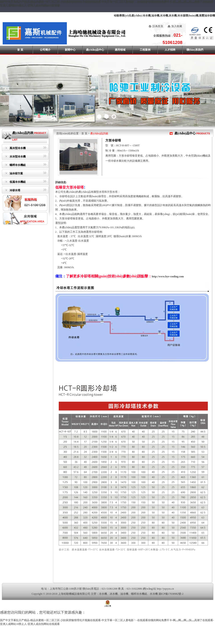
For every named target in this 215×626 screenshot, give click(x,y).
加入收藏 (176, 26)
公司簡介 (45, 49)
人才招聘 (170, 49)
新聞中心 (70, 49)
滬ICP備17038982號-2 (171, 593)
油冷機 (124, 593)
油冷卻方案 (16, 173)
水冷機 (154, 593)
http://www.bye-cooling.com (168, 276)
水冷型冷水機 (18, 156)
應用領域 (120, 49)
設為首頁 (157, 26)
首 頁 (20, 49)
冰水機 (114, 593)
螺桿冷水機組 (18, 165)
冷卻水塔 (15, 190)
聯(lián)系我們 (194, 49)
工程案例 (145, 49)
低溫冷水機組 (18, 181)
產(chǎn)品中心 (95, 49)
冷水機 (103, 593)
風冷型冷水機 (18, 148)
